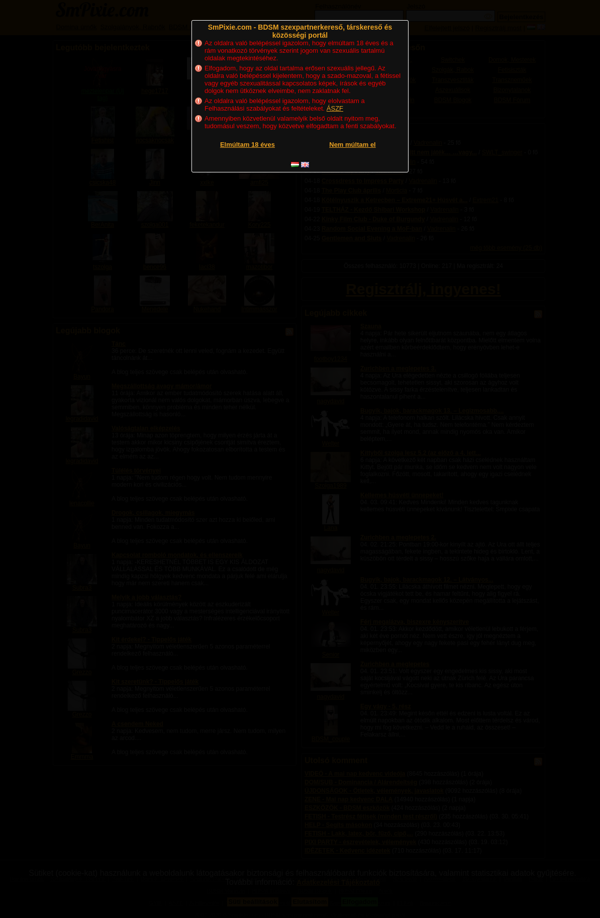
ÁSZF (335, 108)
